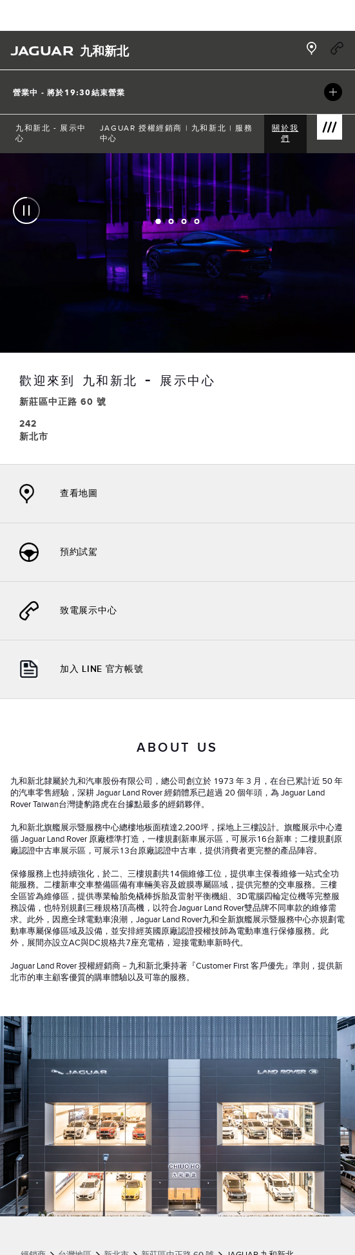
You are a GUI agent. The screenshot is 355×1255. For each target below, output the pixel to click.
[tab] (158, 221)
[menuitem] (52, 134)
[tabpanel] (177, 308)
